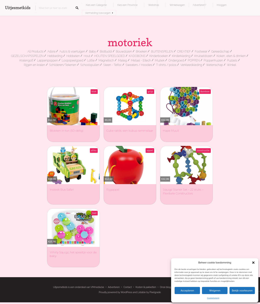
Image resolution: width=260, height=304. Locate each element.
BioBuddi (106, 51)
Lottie (91, 60)
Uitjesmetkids (18, 7)
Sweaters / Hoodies (139, 65)
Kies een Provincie (127, 4)
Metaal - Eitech (141, 60)
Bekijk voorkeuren (242, 290)
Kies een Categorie (96, 4)
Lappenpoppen (47, 60)
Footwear (201, 51)
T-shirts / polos (166, 65)
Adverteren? (199, 4)
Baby (92, 51)
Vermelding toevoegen (98, 12)
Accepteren (187, 290)
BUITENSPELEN (162, 51)
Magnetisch (106, 60)
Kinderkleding (181, 56)
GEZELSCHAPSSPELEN (27, 56)
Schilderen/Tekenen (62, 65)
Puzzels (232, 60)
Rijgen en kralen (34, 65)
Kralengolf (26, 60)
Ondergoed (176, 60)
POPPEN (194, 60)
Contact (128, 287)
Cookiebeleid (213, 298)
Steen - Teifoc (112, 65)
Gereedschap (220, 51)
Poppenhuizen (213, 60)
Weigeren (214, 290)
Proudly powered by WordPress (115, 292)
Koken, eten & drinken (231, 56)
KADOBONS (137, 56)
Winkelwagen (177, 4)
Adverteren (114, 287)
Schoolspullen (89, 65)
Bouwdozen (124, 51)
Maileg (122, 60)
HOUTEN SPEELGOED (109, 56)
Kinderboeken (158, 56)
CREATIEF (184, 51)
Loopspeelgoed (72, 60)
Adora (51, 51)
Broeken (141, 51)
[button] (253, 262)
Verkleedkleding (191, 65)
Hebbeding (55, 56)
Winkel (231, 65)
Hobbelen (73, 56)
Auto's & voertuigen (72, 51)
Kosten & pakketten (146, 287)
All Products (35, 51)
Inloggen (222, 4)
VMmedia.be (97, 287)
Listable (141, 292)
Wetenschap (214, 65)
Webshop (153, 4)
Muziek (159, 60)
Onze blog (165, 287)
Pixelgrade (155, 292)
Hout (87, 56)
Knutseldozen (203, 56)
